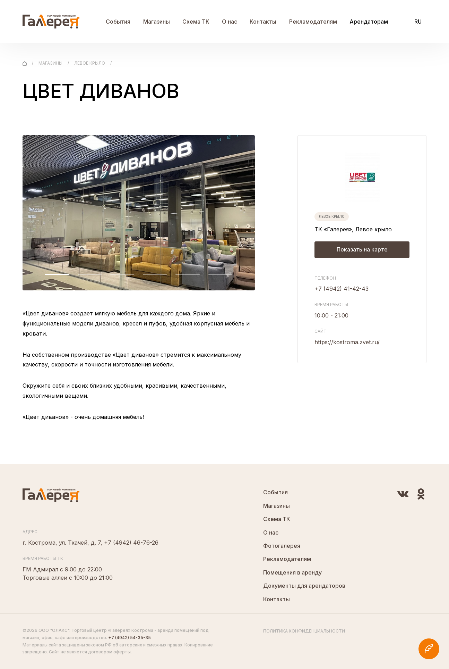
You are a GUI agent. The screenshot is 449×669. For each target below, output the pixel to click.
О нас (229, 21)
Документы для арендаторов (304, 585)
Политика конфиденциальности (304, 631)
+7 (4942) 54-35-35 (129, 637)
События (118, 21)
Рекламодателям (313, 21)
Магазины (156, 21)
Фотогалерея (281, 545)
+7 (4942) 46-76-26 (131, 542)
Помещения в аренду (292, 572)
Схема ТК (195, 21)
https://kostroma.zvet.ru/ (347, 342)
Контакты (263, 21)
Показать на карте (362, 249)
